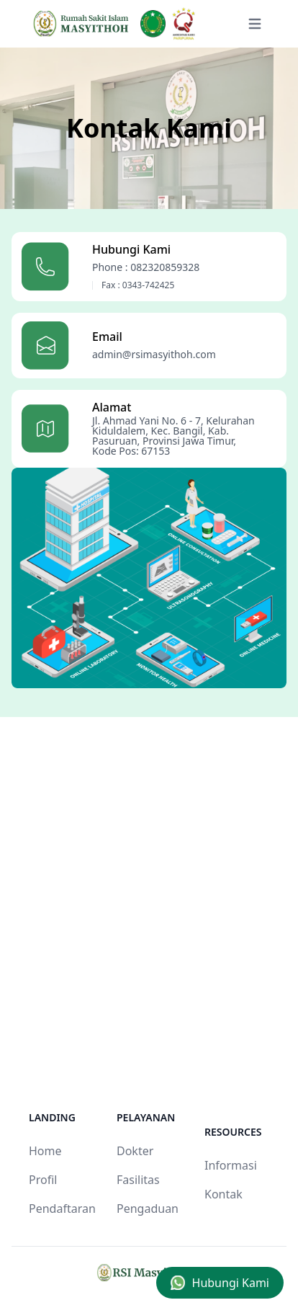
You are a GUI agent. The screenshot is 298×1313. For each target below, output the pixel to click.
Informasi (230, 1165)
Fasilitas (138, 1180)
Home (45, 1151)
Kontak (223, 1194)
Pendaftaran (62, 1208)
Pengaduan (148, 1208)
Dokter (135, 1151)
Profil (43, 1180)
